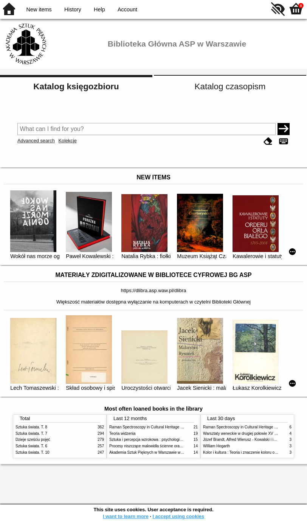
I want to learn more (126, 516)
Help (99, 9)
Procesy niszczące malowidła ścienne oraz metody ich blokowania (165, 446)
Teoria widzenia (122, 433)
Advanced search (36, 140)
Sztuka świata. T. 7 (31, 433)
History (72, 9)
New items (39, 9)
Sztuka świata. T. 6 (31, 446)
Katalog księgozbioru (76, 86)
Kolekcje (67, 140)
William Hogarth (216, 446)
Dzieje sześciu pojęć (33, 439)
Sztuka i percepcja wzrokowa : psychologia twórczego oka (158, 439)
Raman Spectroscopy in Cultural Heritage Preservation (155, 427)
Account (127, 9)
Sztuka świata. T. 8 (31, 427)
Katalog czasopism (230, 86)
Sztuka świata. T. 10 (32, 452)
